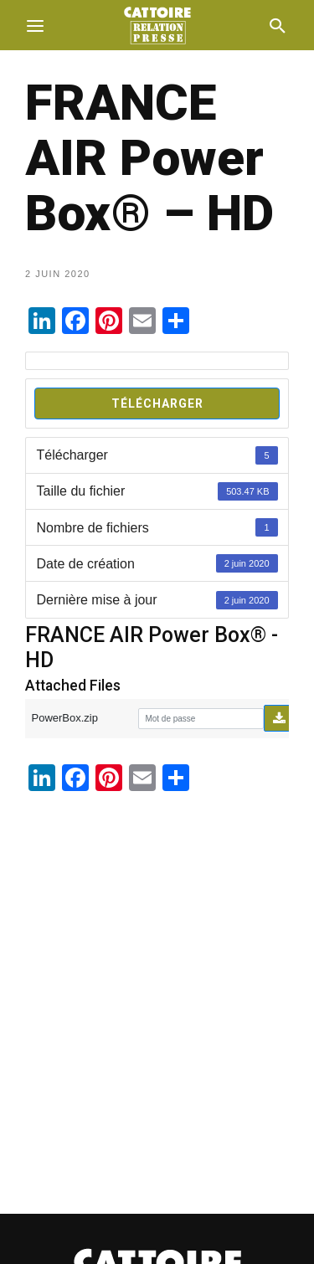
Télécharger (157, 403)
